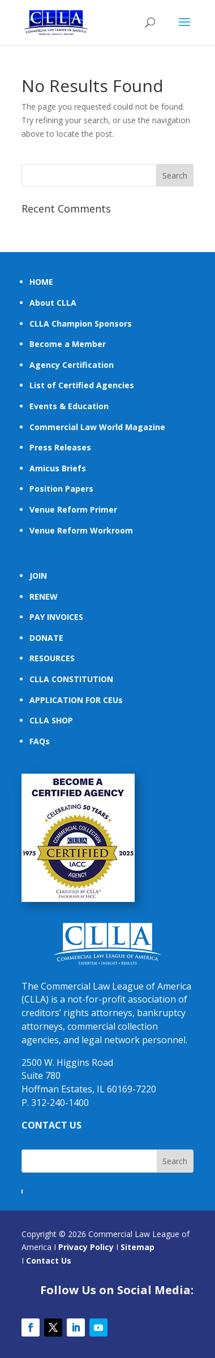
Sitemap (137, 1247)
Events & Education (69, 406)
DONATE (46, 637)
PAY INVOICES (56, 616)
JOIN (38, 575)
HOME (41, 281)
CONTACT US (51, 1125)
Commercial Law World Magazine (97, 427)
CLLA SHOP (51, 720)
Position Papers (61, 488)
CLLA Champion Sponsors (80, 323)
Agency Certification (71, 364)
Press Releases (60, 447)
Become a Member (67, 344)
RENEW (43, 596)
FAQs (39, 741)
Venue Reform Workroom (81, 530)
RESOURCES (52, 658)
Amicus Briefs (57, 468)
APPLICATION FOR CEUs (76, 700)
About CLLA (52, 302)
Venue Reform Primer (73, 509)
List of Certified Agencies (81, 385)
